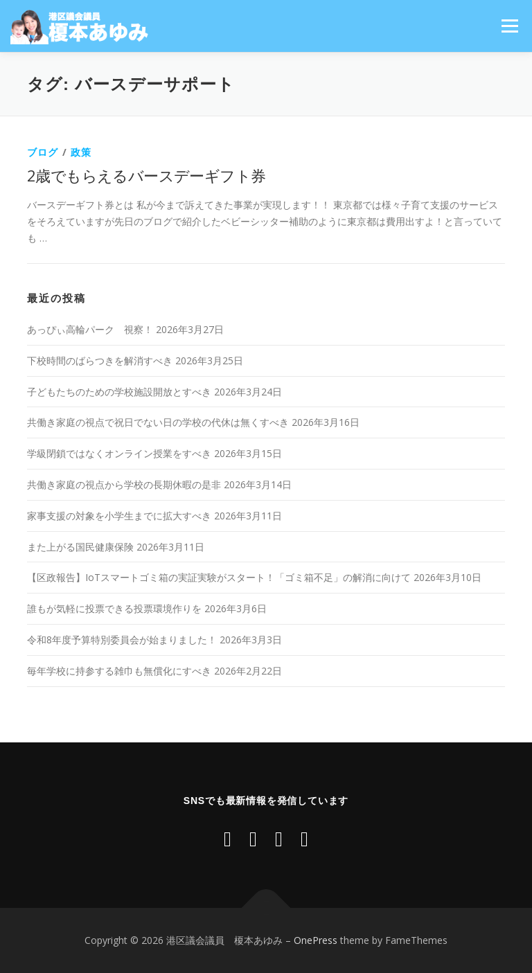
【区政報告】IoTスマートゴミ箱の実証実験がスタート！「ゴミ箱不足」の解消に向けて (219, 577)
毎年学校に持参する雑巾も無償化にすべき (119, 670)
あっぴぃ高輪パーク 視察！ (90, 329)
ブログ (43, 152)
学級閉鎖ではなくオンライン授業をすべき (119, 453)
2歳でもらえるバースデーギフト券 (146, 175)
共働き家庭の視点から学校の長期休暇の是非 (124, 484)
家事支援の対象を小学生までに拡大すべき (119, 515)
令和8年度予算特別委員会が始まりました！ (122, 639)
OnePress (315, 940)
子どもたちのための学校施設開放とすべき (119, 391)
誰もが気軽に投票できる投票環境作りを (114, 608)
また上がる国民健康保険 (80, 546)
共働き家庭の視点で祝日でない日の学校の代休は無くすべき (158, 422)
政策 (81, 152)
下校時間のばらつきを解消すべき (99, 360)
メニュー (509, 26)
